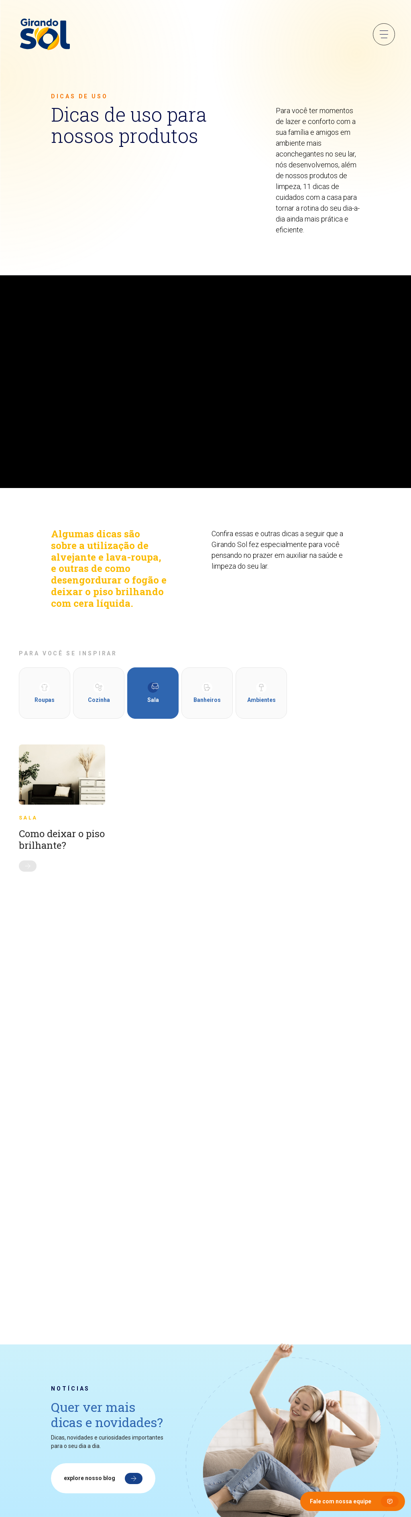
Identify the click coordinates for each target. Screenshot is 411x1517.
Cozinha (99, 692)
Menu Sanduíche (384, 34)
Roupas (45, 692)
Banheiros (207, 692)
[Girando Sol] (45, 35)
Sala (153, 692)
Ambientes (261, 692)
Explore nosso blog (89, 1478)
